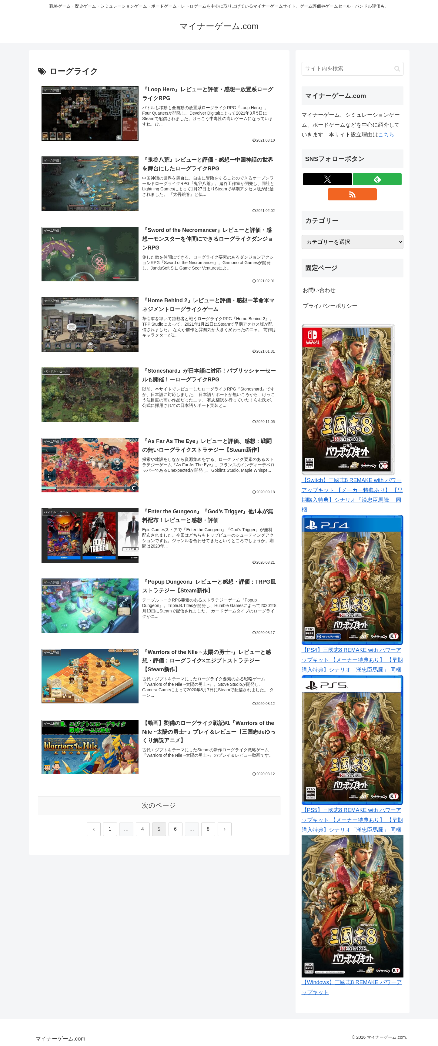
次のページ (159, 807)
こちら (386, 135)
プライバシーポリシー (330, 306)
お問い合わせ (319, 290)
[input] (352, 68)
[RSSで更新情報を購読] (352, 194)
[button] (397, 68)
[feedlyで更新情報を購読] (377, 179)
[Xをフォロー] (327, 179)
